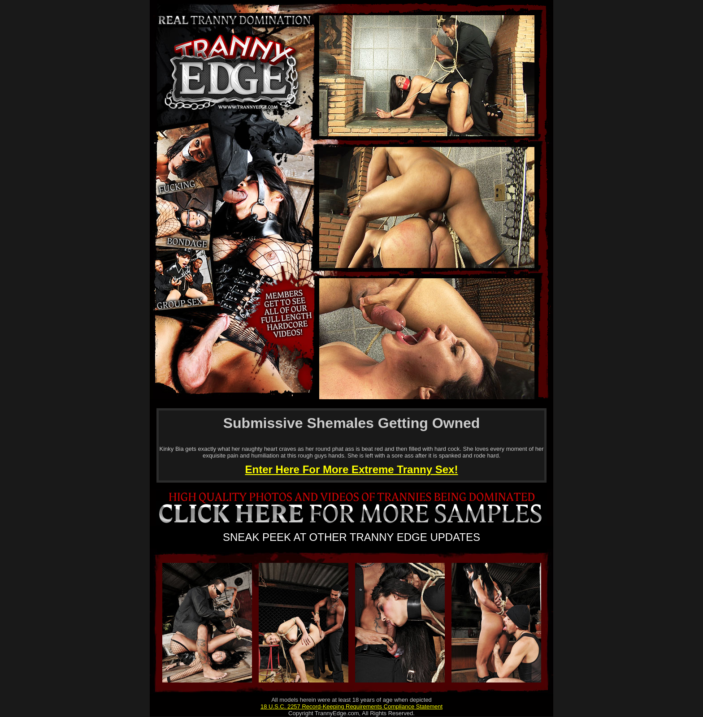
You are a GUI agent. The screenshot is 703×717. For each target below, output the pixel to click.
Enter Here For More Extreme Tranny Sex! (351, 469)
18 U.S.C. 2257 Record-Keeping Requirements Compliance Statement (351, 706)
